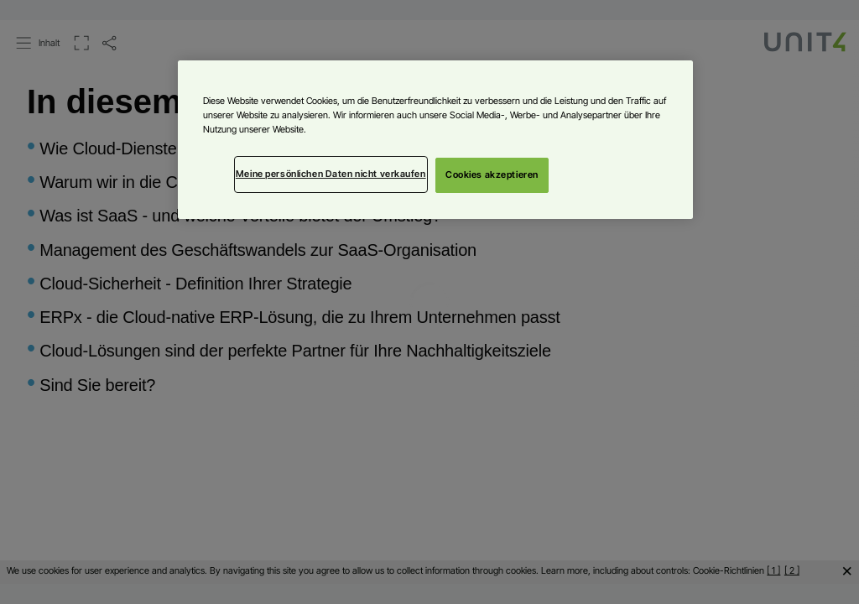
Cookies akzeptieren (492, 174)
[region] (435, 139)
